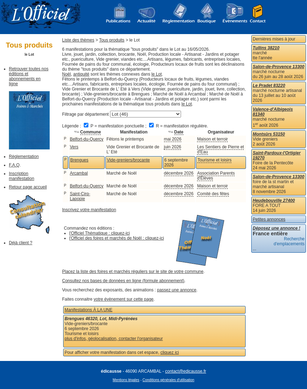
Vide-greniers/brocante (128, 160)
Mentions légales (126, 380)
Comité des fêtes (213, 193)
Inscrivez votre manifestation (89, 209)
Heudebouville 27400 (274, 200)
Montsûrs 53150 (269, 134)
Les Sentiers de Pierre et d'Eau (220, 149)
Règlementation (24, 156)
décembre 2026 (178, 173)
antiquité (81, 74)
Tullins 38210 (266, 47)
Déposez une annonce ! (276, 228)
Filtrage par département (85, 114)
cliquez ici (169, 352)
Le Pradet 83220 (269, 85)
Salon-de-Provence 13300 (278, 66)
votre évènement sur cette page (124, 299)
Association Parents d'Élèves (216, 176)
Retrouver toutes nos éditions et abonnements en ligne (28, 76)
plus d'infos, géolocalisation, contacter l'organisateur (114, 338)
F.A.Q (14, 165)
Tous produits (111, 40)
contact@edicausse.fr (185, 371)
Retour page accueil (28, 187)
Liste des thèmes (78, 40)
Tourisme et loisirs (214, 160)
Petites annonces (269, 219)
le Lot (157, 74)
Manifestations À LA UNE (89, 309)
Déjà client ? (20, 242)
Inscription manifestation (21, 176)
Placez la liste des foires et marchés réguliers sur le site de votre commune (132, 271)
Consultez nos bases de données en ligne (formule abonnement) (123, 280)
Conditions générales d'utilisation (168, 380)
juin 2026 (172, 146)
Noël (66, 74)
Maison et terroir (212, 139)
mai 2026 (172, 139)
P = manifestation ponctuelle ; (116, 126)
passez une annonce (177, 289)
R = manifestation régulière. (178, 126)
